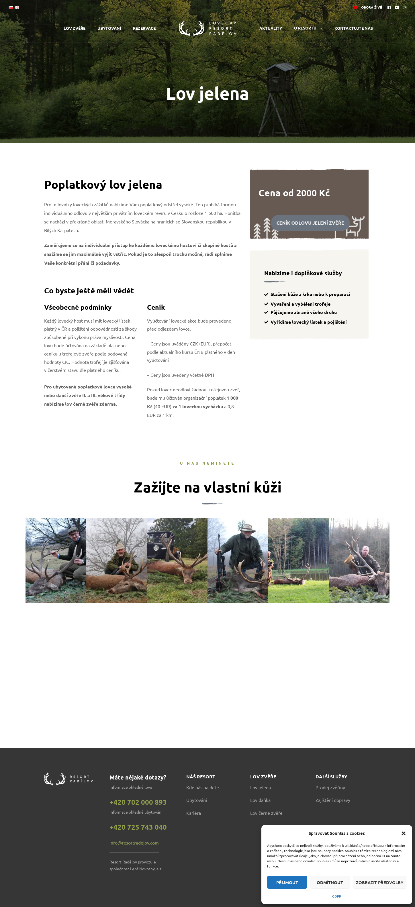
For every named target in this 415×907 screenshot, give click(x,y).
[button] (403, 833)
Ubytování (109, 28)
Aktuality (270, 28)
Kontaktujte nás (353, 28)
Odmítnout (330, 882)
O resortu (305, 27)
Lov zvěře (74, 28)
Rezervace (144, 28)
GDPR (336, 896)
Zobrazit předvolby (379, 882)
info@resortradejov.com (134, 842)
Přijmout (287, 882)
